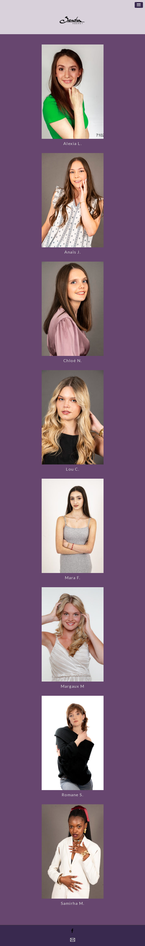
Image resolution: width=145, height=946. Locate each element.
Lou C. (72, 469)
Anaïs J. (72, 251)
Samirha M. (72, 903)
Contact (72, 939)
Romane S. (73, 794)
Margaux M (73, 686)
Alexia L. (72, 143)
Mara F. (72, 577)
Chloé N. (72, 360)
